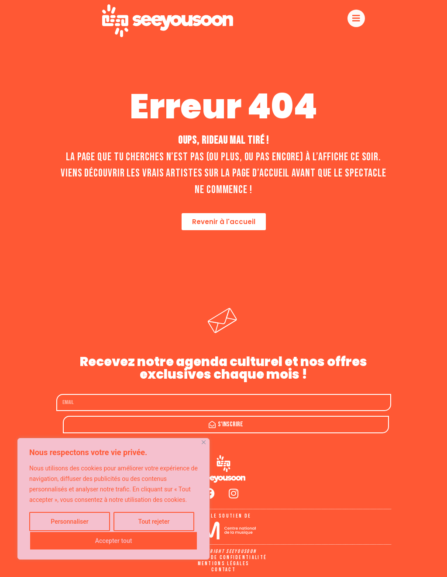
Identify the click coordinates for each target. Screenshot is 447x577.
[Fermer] (204, 442)
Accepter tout (113, 540)
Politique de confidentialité (223, 557)
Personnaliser (69, 521)
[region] (113, 499)
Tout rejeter (154, 521)
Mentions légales (224, 563)
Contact (223, 570)
